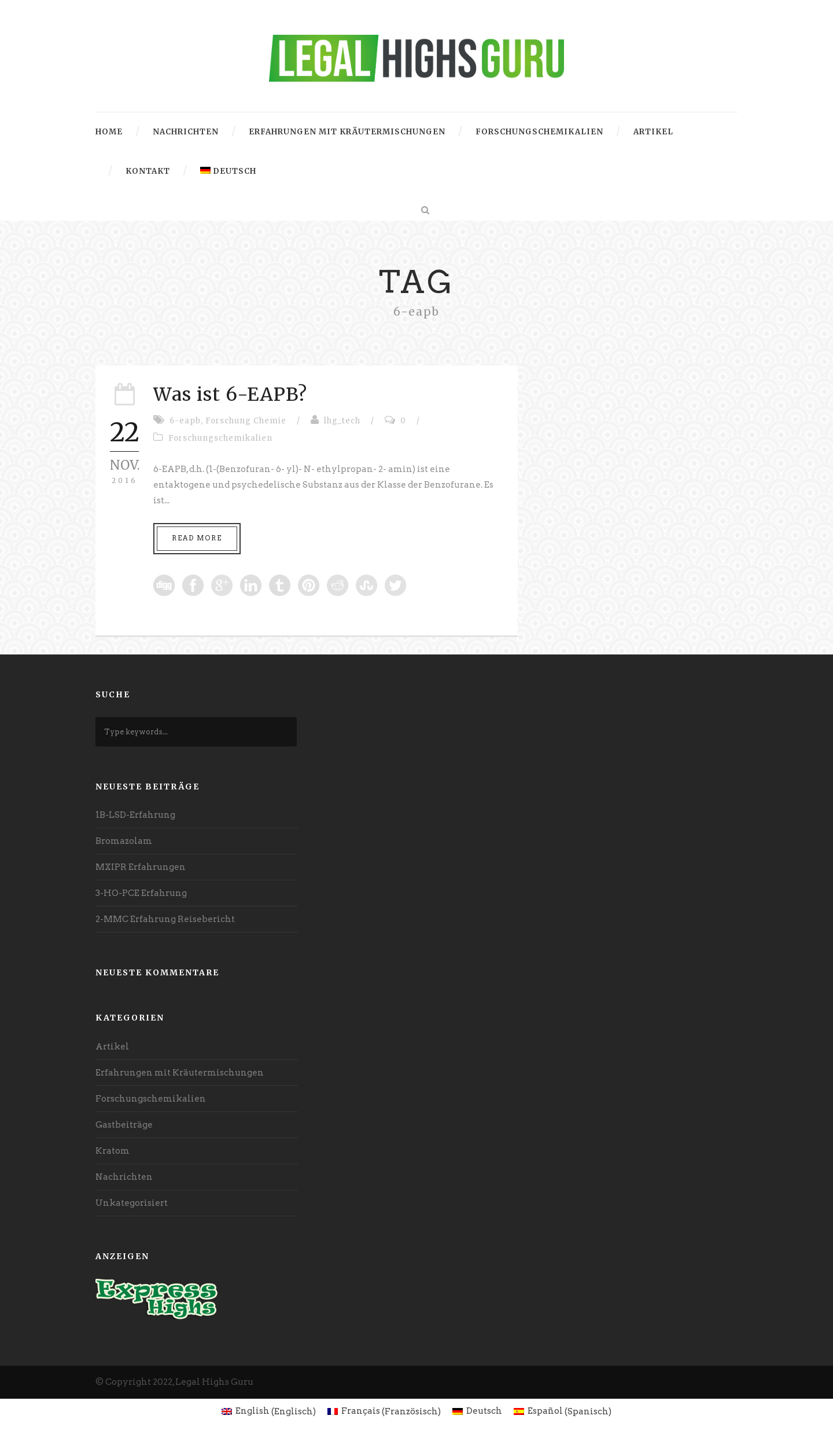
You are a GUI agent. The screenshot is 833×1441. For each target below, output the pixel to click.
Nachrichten (186, 132)
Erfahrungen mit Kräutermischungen (347, 132)
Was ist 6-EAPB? (230, 394)
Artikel (653, 132)
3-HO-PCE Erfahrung (141, 893)
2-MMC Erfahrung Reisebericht (165, 919)
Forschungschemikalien (539, 132)
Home (109, 132)
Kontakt (148, 171)
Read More (197, 538)
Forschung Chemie (245, 421)
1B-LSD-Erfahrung (135, 815)
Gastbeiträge (124, 1125)
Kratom (112, 1151)
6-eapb (185, 421)
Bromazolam (123, 841)
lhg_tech (342, 421)
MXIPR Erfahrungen (140, 867)
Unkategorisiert (131, 1203)
